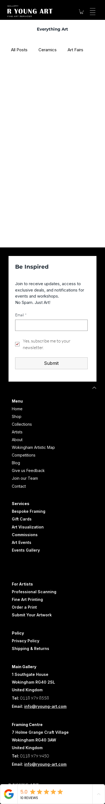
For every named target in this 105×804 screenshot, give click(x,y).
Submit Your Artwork (32, 615)
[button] (81, 11)
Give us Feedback (28, 470)
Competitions (23, 455)
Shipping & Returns (30, 648)
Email (21, 315)
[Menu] (91, 11)
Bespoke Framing (28, 511)
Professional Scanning (34, 591)
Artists (17, 432)
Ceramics (47, 49)
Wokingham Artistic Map (33, 447)
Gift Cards (22, 519)
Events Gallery (26, 550)
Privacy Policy (25, 640)
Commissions (25, 534)
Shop (16, 416)
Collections (22, 424)
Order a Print (24, 607)
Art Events (21, 542)
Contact (19, 486)
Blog (16, 462)
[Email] (49, 325)
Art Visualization (28, 527)
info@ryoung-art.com (45, 706)
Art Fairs (75, 49)
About (17, 439)
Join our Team (25, 478)
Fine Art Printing (27, 599)
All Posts (19, 49)
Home (17, 408)
